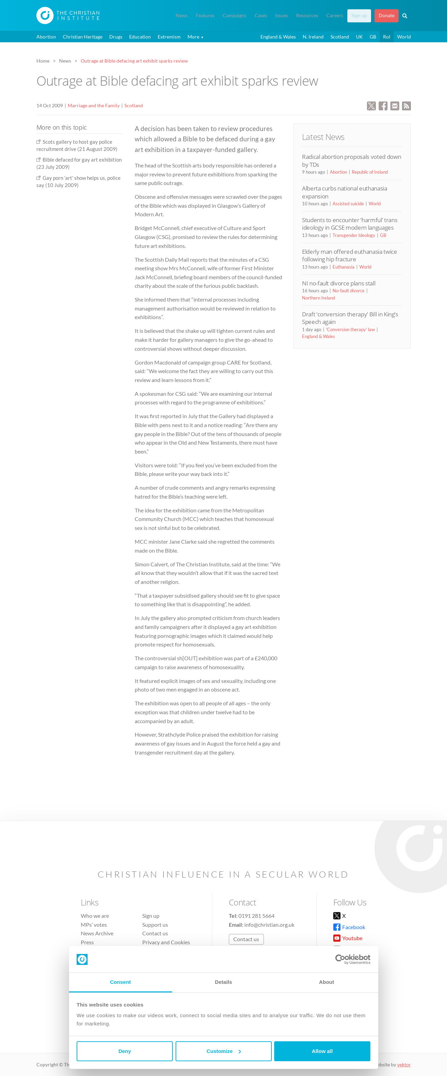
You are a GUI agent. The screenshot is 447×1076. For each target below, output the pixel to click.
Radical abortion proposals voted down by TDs (351, 160)
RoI (386, 37)
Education (140, 37)
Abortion (46, 37)
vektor (404, 1064)
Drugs (115, 37)
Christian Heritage (82, 37)
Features (205, 15)
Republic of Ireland (370, 172)
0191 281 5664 (256, 915)
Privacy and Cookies (166, 942)
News (182, 15)
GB (373, 37)
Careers (334, 15)
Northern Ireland (318, 298)
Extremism (169, 37)
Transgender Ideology (354, 235)
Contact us (155, 933)
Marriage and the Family (94, 105)
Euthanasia (344, 267)
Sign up (359, 15)
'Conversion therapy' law (350, 329)
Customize (223, 1051)
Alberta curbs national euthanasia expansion (344, 192)
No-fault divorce (349, 290)
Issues (281, 15)
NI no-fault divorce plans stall (338, 283)
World (404, 37)
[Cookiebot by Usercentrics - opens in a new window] (340, 959)
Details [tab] (223, 982)
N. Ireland (313, 37)
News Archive (97, 933)
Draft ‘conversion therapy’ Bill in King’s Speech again (350, 318)
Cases (261, 15)
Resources (307, 15)
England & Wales (278, 37)
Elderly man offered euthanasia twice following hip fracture (349, 255)
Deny (125, 1051)
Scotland (340, 37)
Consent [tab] (120, 982)
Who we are (95, 915)
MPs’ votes (94, 924)
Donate (386, 15)
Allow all (322, 1051)
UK (359, 37)
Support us (155, 924)
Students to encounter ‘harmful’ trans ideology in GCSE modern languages (349, 223)
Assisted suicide (348, 203)
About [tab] (326, 982)
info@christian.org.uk (269, 924)
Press (87, 942)
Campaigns (234, 15)
